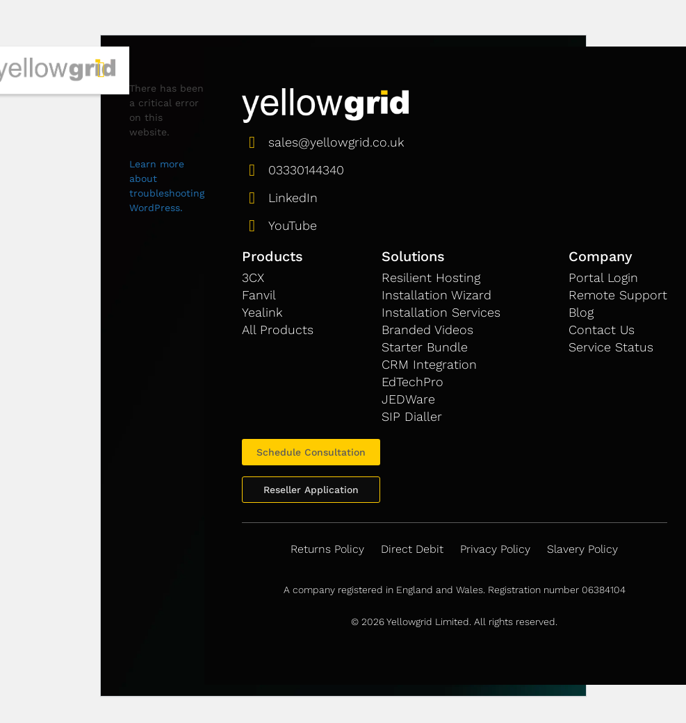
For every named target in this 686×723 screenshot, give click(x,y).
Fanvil (259, 295)
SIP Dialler (412, 416)
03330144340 (306, 170)
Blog (581, 312)
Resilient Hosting (431, 277)
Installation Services (441, 312)
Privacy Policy (495, 549)
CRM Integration (429, 364)
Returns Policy (327, 549)
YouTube (292, 225)
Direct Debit (412, 549)
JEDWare (408, 399)
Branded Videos (427, 329)
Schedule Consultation (311, 452)
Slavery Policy (582, 549)
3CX (253, 277)
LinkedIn (293, 197)
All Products (277, 329)
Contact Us (602, 329)
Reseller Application (311, 489)
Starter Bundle (425, 347)
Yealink (262, 312)
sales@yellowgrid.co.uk (336, 142)
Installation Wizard (436, 295)
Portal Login (603, 277)
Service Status (611, 347)
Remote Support (618, 295)
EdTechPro (412, 381)
